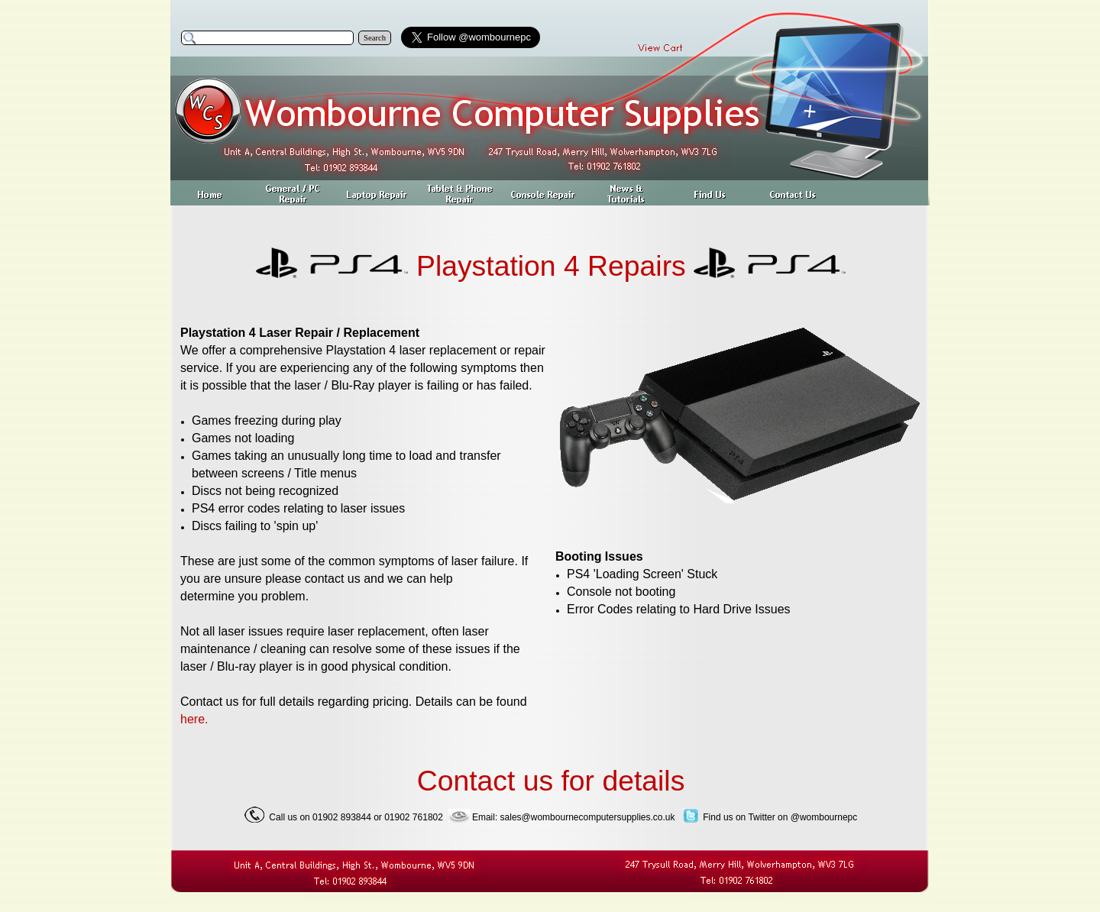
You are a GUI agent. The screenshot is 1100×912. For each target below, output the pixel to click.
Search (375, 38)
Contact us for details (551, 781)
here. (194, 719)
